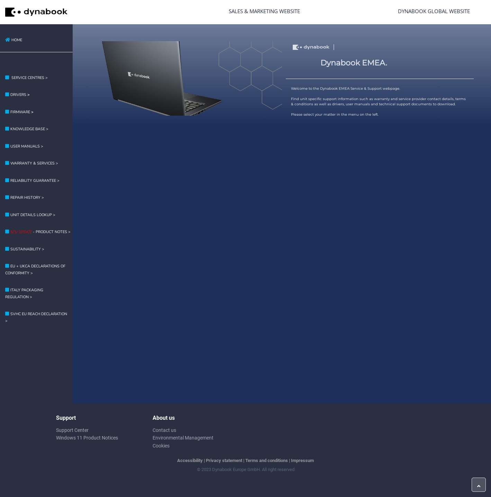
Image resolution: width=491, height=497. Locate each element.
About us (164, 418)
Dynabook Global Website (434, 11)
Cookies (161, 446)
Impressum (302, 460)
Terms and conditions (266, 460)
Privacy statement (224, 460)
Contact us (164, 430)
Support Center (72, 430)
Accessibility (190, 460)
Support (66, 418)
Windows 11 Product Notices (87, 438)
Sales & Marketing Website (264, 11)
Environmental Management (183, 438)
